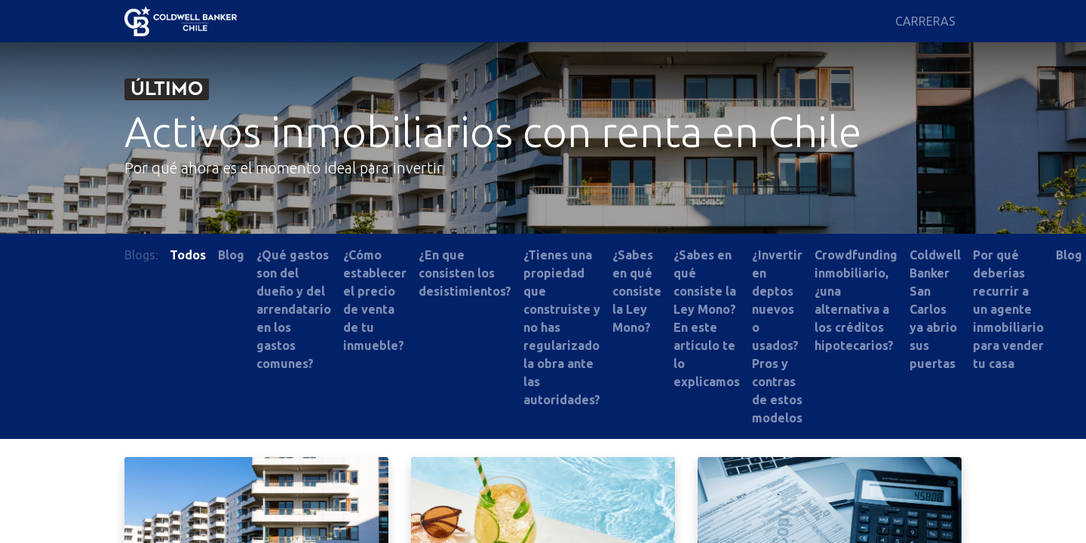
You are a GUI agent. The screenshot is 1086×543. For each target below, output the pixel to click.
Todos (188, 255)
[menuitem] (925, 21)
